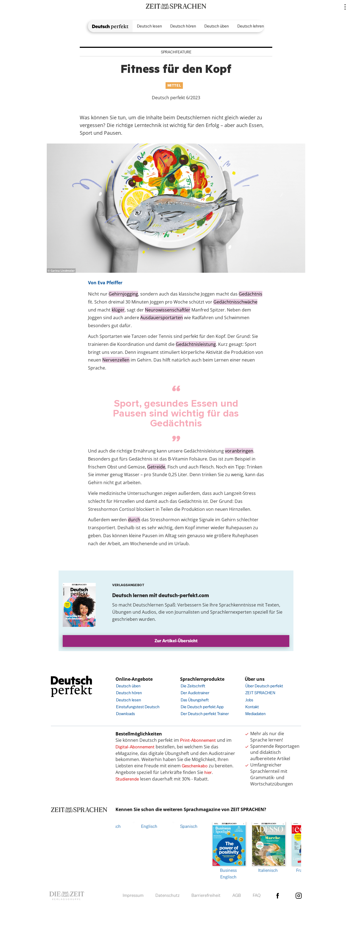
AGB (236, 894)
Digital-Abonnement (135, 747)
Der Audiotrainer (195, 692)
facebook (277, 894)
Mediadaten (255, 713)
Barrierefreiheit (206, 894)
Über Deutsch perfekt (264, 685)
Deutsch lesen (149, 26)
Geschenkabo (195, 766)
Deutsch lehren (250, 26)
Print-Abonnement (198, 740)
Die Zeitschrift (193, 685)
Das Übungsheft (195, 699)
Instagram (299, 894)
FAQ (257, 894)
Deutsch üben (216, 26)
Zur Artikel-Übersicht (176, 641)
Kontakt (252, 706)
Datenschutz (167, 894)
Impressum (133, 894)
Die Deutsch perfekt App (202, 706)
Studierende (127, 779)
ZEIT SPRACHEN (260, 692)
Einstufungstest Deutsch (138, 706)
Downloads (125, 713)
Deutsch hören (183, 26)
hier (208, 772)
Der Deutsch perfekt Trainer (205, 713)
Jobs (249, 699)
